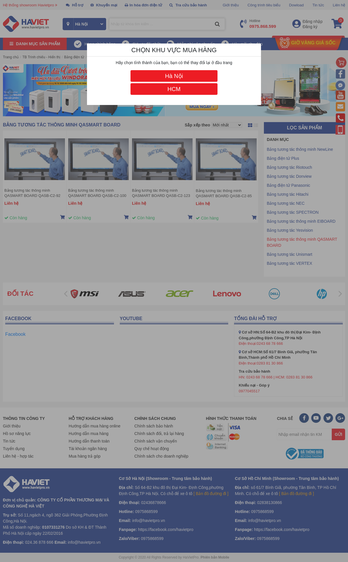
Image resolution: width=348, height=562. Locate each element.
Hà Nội (174, 76)
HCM (174, 89)
